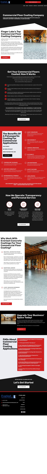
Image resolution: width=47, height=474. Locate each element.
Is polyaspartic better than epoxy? (27, 343)
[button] (30, 340)
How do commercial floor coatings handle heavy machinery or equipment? (30, 349)
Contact (45, 5)
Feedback (23, 404)
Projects (31, 5)
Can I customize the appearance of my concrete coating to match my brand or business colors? (29, 346)
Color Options (40, 5)
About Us (23, 398)
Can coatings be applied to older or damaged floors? (29, 366)
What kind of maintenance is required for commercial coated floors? (28, 356)
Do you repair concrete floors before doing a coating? (29, 369)
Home (24, 5)
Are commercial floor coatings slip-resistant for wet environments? (30, 353)
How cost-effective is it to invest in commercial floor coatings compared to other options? (29, 363)
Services (35, 5)
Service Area (22, 409)
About (27, 5)
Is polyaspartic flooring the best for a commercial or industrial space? (30, 340)
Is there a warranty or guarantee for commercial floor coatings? (30, 359)
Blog (24, 402)
